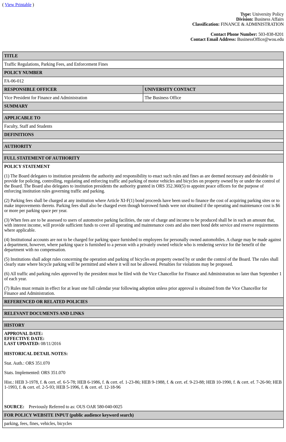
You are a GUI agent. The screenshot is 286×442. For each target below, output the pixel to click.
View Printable (18, 4)
